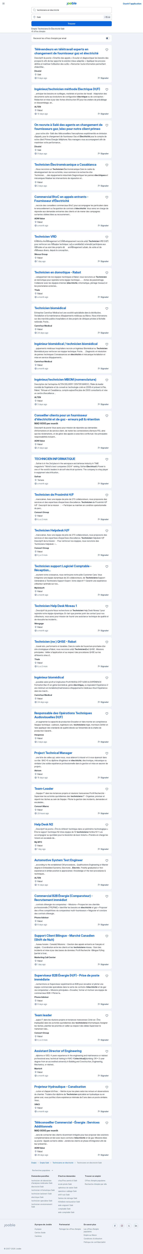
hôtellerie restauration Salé (69, 1202)
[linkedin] (135, 1225)
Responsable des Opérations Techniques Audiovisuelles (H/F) (63, 715)
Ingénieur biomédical (49, 677)
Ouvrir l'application (132, 3)
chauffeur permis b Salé (67, 1180)
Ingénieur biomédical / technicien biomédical (66, 344)
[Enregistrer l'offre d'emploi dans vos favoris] (106, 49)
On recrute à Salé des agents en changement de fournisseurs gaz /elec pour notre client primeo (68, 127)
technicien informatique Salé (43, 1190)
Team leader (43, 1015)
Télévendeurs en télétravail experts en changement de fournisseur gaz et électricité (66, 51)
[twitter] (128, 1225)
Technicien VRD (45, 236)
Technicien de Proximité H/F (54, 494)
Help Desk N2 (43, 824)
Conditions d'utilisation (93, 1239)
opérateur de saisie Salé (67, 1188)
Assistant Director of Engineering (58, 1051)
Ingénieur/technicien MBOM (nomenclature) (65, 379)
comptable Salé (64, 1209)
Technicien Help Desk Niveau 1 (55, 606)
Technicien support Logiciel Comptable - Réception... (62, 568)
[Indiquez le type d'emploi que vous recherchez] (71, 10)
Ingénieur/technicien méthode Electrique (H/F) (67, 89)
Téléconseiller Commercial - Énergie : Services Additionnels (67, 1124)
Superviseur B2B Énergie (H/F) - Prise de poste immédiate (66, 977)
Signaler (103, 78)
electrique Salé (37, 1197)
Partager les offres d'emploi (70, 1229)
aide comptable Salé (66, 1212)
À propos (38, 1229)
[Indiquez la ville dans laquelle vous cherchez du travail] (71, 17)
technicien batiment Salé (41, 1194)
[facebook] (114, 1225)
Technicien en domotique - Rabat (57, 272)
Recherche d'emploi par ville (96, 1184)
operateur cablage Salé (67, 1191)
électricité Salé (37, 1187)
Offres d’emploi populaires (95, 1180)
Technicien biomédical (50, 308)
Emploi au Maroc (90, 1235)
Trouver (71, 23)
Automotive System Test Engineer (58, 860)
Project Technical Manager (53, 753)
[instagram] (121, 1225)
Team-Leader (43, 788)
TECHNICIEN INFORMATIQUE (54, 459)
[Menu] (3, 3)
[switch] (108, 38)
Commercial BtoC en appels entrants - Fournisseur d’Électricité (61, 199)
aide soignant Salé (65, 1205)
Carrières (38, 1236)
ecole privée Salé (65, 1184)
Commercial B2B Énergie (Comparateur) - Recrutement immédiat (63, 898)
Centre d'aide (40, 1232)
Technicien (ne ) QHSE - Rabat (55, 641)
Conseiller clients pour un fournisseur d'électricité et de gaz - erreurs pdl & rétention (67, 417)
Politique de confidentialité (94, 1242)
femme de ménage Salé (67, 1198)
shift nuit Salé (64, 1195)
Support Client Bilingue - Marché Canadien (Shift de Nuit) (64, 937)
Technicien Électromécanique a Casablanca (65, 164)
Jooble (18, 1249)
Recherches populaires (43, 1170)
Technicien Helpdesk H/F (51, 530)
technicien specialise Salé (41, 1201)
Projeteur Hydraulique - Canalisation (60, 1086)
